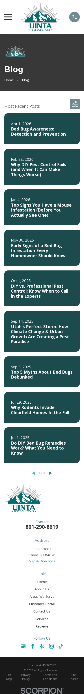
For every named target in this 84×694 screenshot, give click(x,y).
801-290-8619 (42, 526)
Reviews (42, 626)
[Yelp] (42, 646)
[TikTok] (60, 646)
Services (41, 619)
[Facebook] (32, 646)
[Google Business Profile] (23, 646)
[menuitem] (9, 677)
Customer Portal (42, 604)
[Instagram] (51, 646)
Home (42, 581)
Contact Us (41, 611)
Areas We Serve (42, 596)
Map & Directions (42, 561)
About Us (42, 589)
